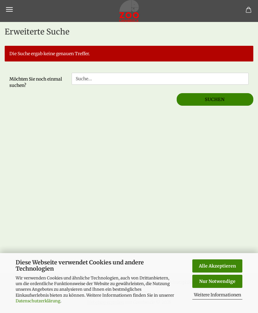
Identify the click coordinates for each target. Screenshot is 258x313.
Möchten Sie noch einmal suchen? (35, 82)
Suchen (215, 99)
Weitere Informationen (217, 295)
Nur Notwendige (217, 281)
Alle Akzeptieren (217, 266)
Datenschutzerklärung (38, 301)
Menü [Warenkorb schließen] (9, 9)
